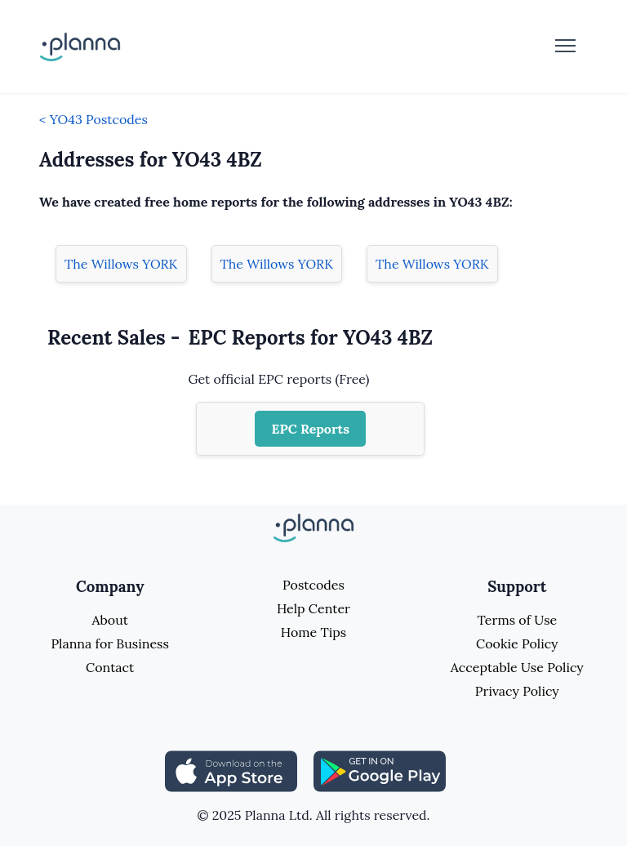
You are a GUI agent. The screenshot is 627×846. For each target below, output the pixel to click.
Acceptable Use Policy (517, 667)
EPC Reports (310, 429)
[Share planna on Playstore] (380, 770)
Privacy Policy (517, 691)
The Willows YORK (121, 264)
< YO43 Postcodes (93, 119)
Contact (110, 667)
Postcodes (313, 585)
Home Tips (313, 632)
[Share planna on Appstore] (231, 770)
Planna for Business (109, 643)
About (109, 620)
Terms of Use (517, 620)
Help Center (313, 608)
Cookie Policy (517, 643)
